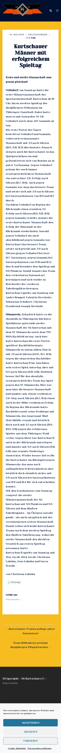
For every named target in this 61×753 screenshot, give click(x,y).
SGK (33, 38)
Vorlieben (30, 740)
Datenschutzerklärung (39, 748)
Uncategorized (37, 34)
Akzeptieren (31, 722)
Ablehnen (31, 731)
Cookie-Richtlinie (17, 748)
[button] (50, 10)
